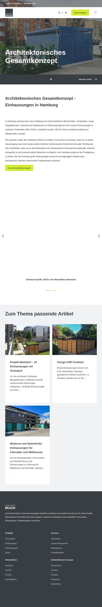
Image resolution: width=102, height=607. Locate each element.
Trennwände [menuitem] (10, 509)
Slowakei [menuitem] (54, 545)
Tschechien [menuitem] (55, 550)
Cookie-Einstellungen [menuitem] (48, 583)
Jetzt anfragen (80, 13)
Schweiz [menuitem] (54, 540)
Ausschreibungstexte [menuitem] (59, 514)
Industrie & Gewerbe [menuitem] (12, 3)
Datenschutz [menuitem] (32, 583)
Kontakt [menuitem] (8, 545)
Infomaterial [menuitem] (55, 509)
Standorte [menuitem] (9, 536)
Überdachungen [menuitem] (11, 518)
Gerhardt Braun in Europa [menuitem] (62, 530)
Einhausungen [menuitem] (11, 514)
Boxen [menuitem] (7, 523)
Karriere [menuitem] (8, 540)
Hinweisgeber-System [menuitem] (67, 583)
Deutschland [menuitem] (56, 536)
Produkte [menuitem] (9, 503)
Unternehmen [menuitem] (11, 530)
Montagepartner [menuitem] (30, 3)
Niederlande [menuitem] (56, 554)
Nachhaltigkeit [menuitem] (11, 550)
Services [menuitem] (55, 503)
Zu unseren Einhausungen (19, 168)
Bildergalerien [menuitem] (56, 518)
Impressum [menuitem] (19, 583)
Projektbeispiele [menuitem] (57, 523)
